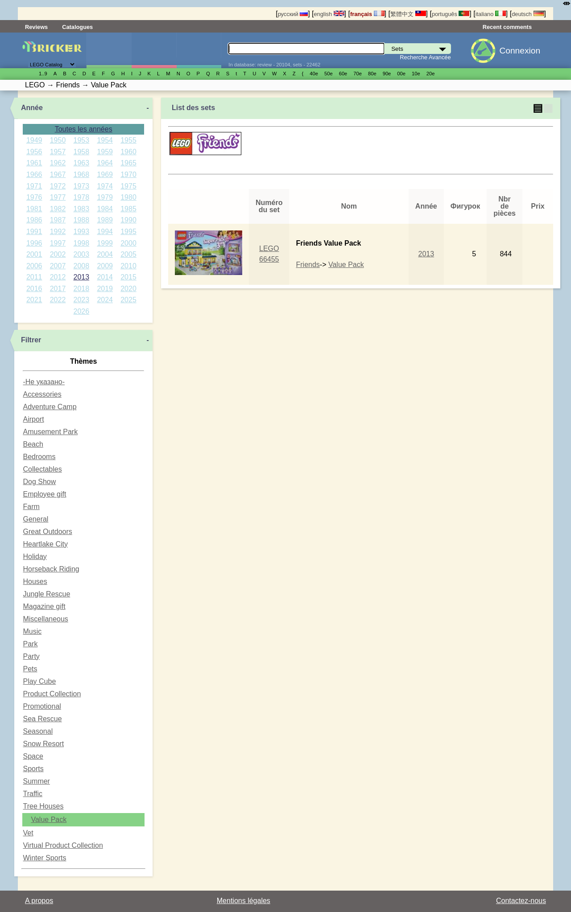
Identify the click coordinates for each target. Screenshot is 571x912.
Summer (36, 781)
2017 (58, 288)
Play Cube (39, 681)
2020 (128, 288)
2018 (82, 288)
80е (372, 73)
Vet (28, 833)
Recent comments (507, 27)
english (329, 14)
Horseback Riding (51, 569)
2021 (34, 300)
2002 (58, 254)
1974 (105, 186)
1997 (58, 243)
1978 (82, 197)
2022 (58, 300)
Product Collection (52, 694)
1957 (58, 152)
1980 (128, 197)
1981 (34, 209)
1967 (58, 174)
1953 (82, 140)
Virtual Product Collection (63, 845)
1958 (82, 152)
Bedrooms (39, 456)
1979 (105, 197)
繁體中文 (408, 14)
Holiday (34, 556)
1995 (128, 231)
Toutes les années (83, 129)
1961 (34, 163)
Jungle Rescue (46, 594)
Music (32, 631)
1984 (105, 209)
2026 (82, 311)
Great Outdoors (47, 531)
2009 (105, 266)
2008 (82, 266)
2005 (128, 254)
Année (32, 107)
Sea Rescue (42, 719)
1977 (58, 197)
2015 (128, 277)
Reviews (36, 27)
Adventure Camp (49, 407)
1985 (128, 209)
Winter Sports (44, 858)
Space (33, 756)
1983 (82, 209)
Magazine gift (44, 606)
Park (30, 644)
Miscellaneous (45, 619)
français (367, 14)
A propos (39, 900)
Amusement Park (50, 431)
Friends (307, 264)
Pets (30, 669)
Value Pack (48, 819)
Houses (35, 581)
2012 (58, 277)
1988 (82, 220)
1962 (58, 163)
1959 (105, 152)
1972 (58, 186)
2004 (105, 254)
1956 (34, 152)
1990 (128, 220)
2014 (105, 277)
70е (357, 73)
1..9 (43, 73)
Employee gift (44, 494)
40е (314, 73)
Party (31, 656)
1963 (82, 163)
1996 (34, 243)
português (450, 14)
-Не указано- (44, 382)
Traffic (32, 793)
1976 (34, 197)
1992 (58, 231)
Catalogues (77, 27)
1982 (58, 209)
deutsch (528, 14)
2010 (128, 266)
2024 (105, 300)
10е (416, 73)
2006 (34, 266)
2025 (128, 300)
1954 (105, 140)
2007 (58, 266)
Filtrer (31, 340)
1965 (128, 163)
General (35, 519)
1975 (128, 186)
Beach (33, 444)
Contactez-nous (521, 900)
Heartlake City (45, 544)
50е (328, 73)
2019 (105, 288)
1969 (105, 174)
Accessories (42, 394)
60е (343, 73)
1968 (82, 174)
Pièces (199, 50)
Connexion (519, 50)
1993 (82, 231)
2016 (34, 288)
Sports (33, 768)
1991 (34, 231)
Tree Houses (43, 806)
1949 (34, 140)
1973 (82, 186)
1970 (128, 174)
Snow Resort (43, 744)
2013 (82, 277)
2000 (128, 243)
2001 (34, 254)
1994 (105, 231)
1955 (128, 140)
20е (430, 73)
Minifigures (154, 50)
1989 (105, 220)
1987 (58, 220)
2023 (82, 300)
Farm (31, 506)
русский (293, 14)
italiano (491, 14)
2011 (34, 277)
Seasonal (38, 731)
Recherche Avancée (425, 57)
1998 (82, 243)
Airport (33, 419)
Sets (109, 50)
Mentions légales (243, 900)
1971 (34, 186)
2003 (82, 254)
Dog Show (39, 481)
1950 (58, 140)
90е (387, 73)
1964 (105, 163)
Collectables (42, 469)
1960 (128, 152)
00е (401, 73)
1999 (105, 243)
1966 (34, 174)
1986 (34, 220)
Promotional (42, 706)
